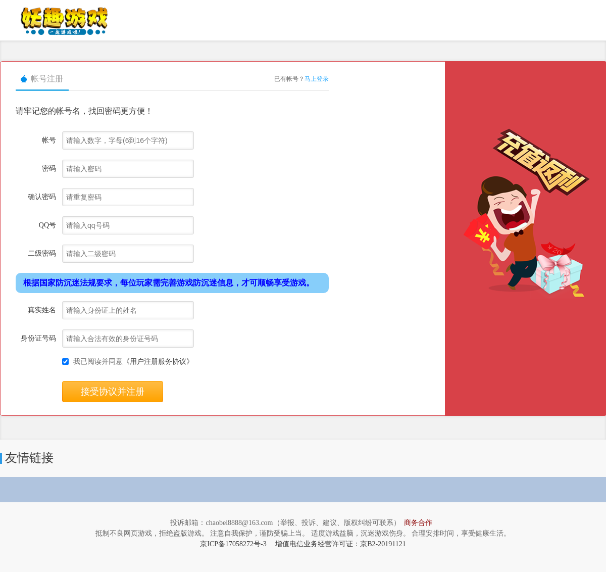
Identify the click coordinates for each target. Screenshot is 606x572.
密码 (49, 168)
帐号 (49, 140)
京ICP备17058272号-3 (233, 544)
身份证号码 (38, 338)
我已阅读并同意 (133, 361)
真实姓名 (42, 310)
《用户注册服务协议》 (158, 361)
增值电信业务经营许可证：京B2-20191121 (340, 544)
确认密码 (42, 197)
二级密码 (42, 253)
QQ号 (47, 225)
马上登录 (317, 78)
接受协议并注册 (112, 392)
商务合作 (418, 523)
